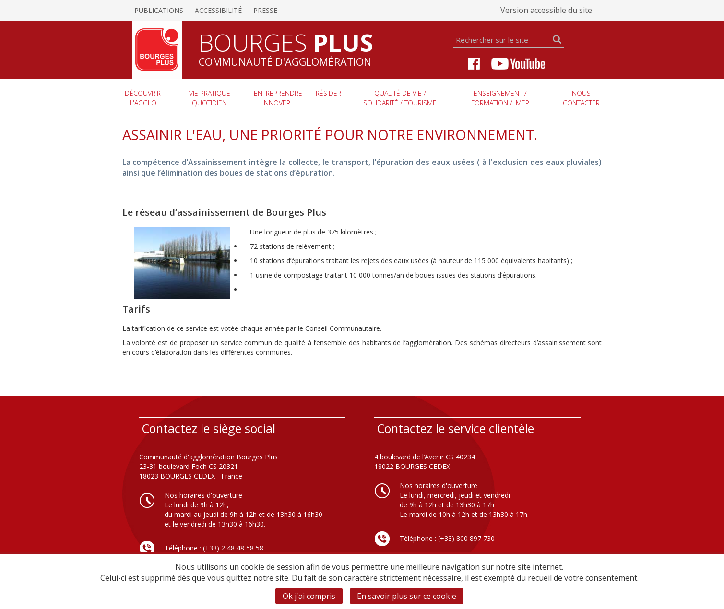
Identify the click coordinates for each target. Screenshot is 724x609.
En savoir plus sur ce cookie (406, 596)
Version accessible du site (546, 10)
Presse (265, 10)
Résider (328, 93)
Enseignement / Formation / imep (500, 98)
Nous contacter (581, 98)
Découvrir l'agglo (143, 98)
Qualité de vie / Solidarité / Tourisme (400, 98)
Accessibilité (218, 10)
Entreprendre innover (278, 98)
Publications (158, 10)
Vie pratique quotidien (209, 98)
